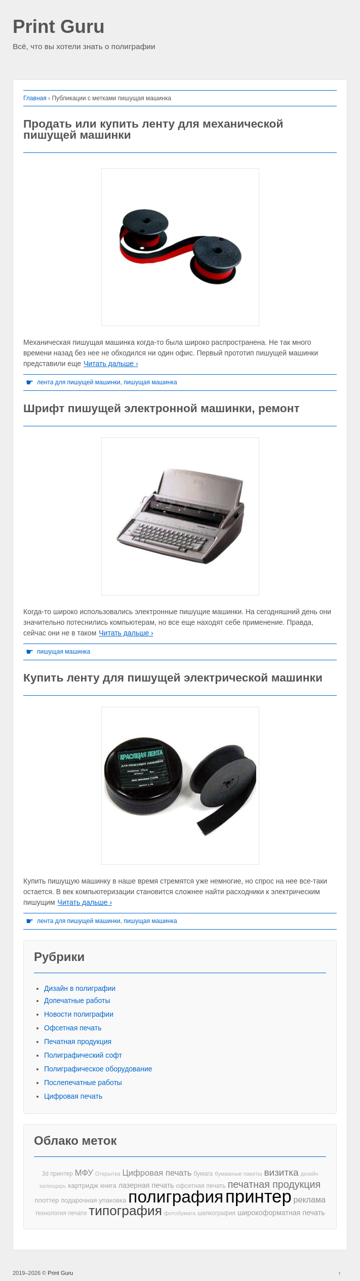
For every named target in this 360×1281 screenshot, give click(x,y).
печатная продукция (274, 1184)
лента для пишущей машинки (79, 382)
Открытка (108, 1174)
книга (108, 1185)
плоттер (46, 1200)
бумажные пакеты (238, 1174)
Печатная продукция (77, 1041)
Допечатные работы (77, 1000)
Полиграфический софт (83, 1055)
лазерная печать (146, 1185)
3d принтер (57, 1173)
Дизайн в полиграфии (79, 988)
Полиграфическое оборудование (98, 1069)
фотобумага (179, 1213)
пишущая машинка (150, 382)
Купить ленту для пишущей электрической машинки (173, 677)
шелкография (216, 1213)
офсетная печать (201, 1185)
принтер (258, 1196)
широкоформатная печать (281, 1213)
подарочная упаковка (93, 1200)
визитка (281, 1172)
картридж (83, 1185)
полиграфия (175, 1196)
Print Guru (59, 27)
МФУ (84, 1173)
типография (125, 1211)
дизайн (309, 1174)
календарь (52, 1186)
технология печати (61, 1213)
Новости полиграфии (78, 1014)
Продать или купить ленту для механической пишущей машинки (153, 129)
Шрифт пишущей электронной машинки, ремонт (161, 408)
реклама (310, 1199)
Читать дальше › (111, 363)
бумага (203, 1173)
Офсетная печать (73, 1028)
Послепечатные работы (83, 1082)
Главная (35, 98)
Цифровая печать (73, 1096)
